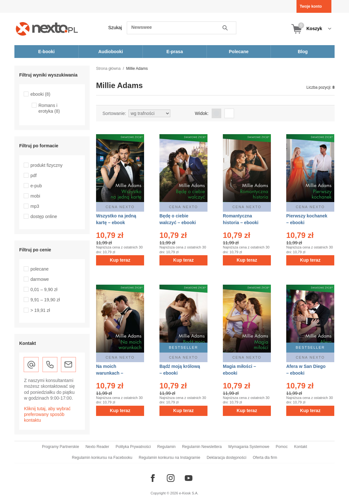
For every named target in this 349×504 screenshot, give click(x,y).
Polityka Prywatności (133, 446)
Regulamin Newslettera (202, 446)
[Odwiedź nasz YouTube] (188, 478)
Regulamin (166, 446)
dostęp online (43, 216)
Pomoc (282, 446)
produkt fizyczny (46, 165)
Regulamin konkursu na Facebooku (102, 457)
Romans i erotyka (49, 108)
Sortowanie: (114, 113)
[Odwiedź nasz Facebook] (153, 478)
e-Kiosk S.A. (189, 493)
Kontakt (300, 446)
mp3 (34, 206)
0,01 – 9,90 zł (43, 289)
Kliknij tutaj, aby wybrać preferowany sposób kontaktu (47, 414)
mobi (35, 196)
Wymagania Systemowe (248, 446)
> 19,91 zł (40, 310)
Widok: (202, 113)
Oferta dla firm (265, 457)
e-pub (36, 185)
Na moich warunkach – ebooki (109, 373)
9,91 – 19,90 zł (45, 299)
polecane (39, 269)
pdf (33, 175)
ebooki (40, 94)
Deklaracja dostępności (226, 457)
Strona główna (108, 68)
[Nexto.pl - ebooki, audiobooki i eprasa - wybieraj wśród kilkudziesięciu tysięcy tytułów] (46, 28)
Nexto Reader (97, 446)
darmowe (39, 279)
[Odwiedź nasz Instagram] (171, 478)
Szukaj (115, 27)
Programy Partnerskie (60, 446)
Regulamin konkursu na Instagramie (169, 457)
